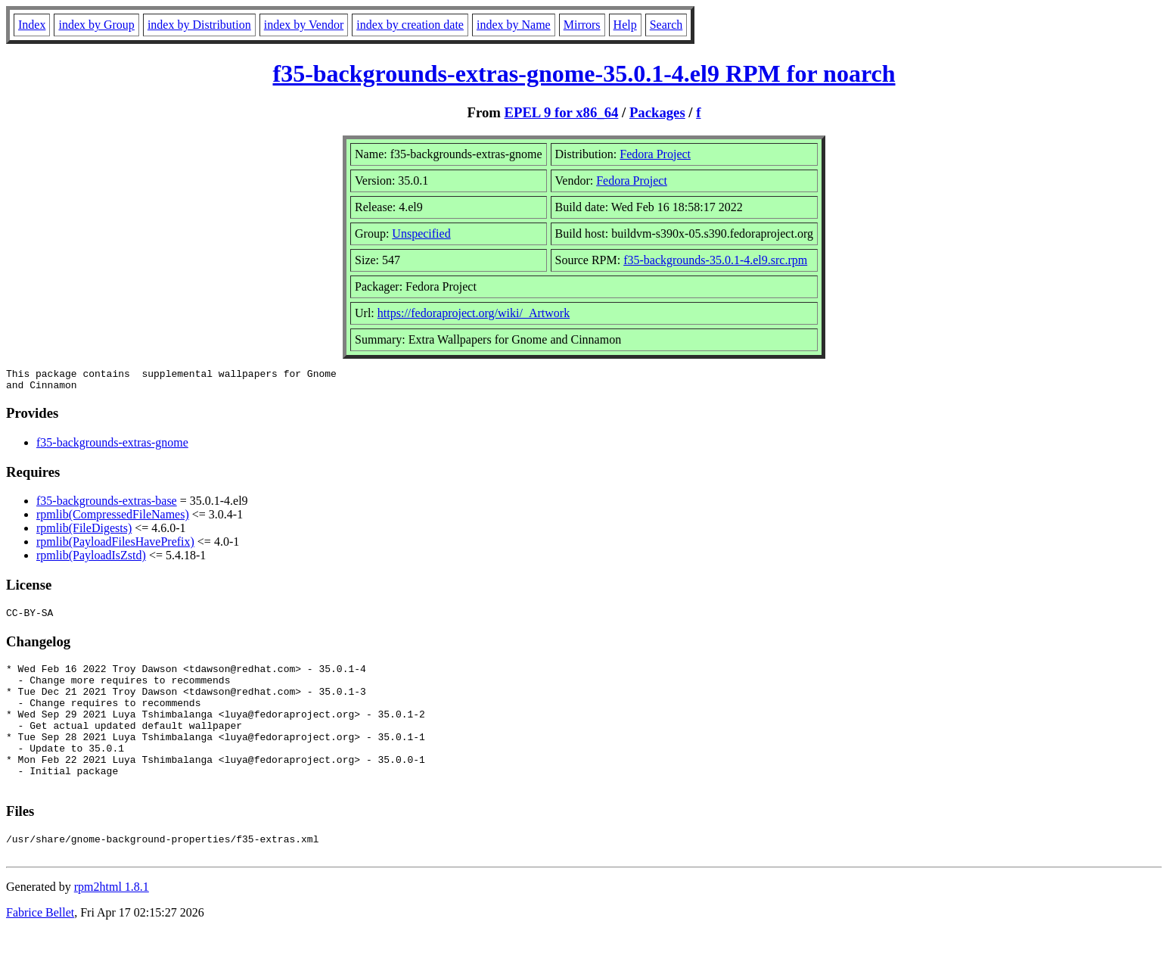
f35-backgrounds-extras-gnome (112, 446)
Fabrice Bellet (40, 948)
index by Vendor (303, 24)
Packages (657, 112)
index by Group (96, 24)
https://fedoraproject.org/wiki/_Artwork (473, 313)
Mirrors (582, 24)
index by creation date (410, 24)
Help (625, 24)
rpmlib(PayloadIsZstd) (91, 559)
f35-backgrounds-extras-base (106, 505)
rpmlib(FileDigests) (84, 532)
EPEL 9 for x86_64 (562, 112)
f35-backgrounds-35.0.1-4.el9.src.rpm (715, 260)
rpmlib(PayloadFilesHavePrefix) (115, 546)
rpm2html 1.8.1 (111, 923)
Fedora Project (655, 154)
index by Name (514, 24)
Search (666, 24)
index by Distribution (199, 24)
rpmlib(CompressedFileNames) (112, 518)
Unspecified (421, 233)
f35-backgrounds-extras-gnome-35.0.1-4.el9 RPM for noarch (583, 73)
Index (31, 24)
